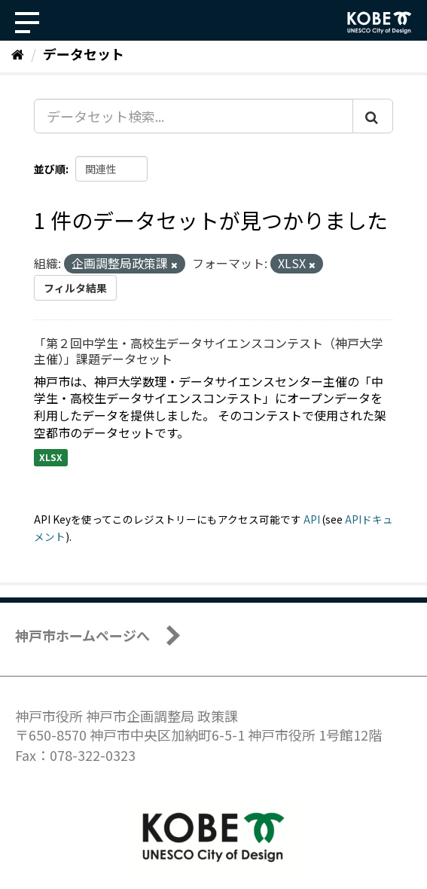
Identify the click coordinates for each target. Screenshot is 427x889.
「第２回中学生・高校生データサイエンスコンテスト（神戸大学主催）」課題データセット (208, 351)
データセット (83, 53)
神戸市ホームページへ (82, 635)
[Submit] (372, 116)
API (311, 519)
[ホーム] (17, 53)
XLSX (51, 457)
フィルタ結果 (75, 287)
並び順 (50, 168)
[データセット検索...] (193, 116)
